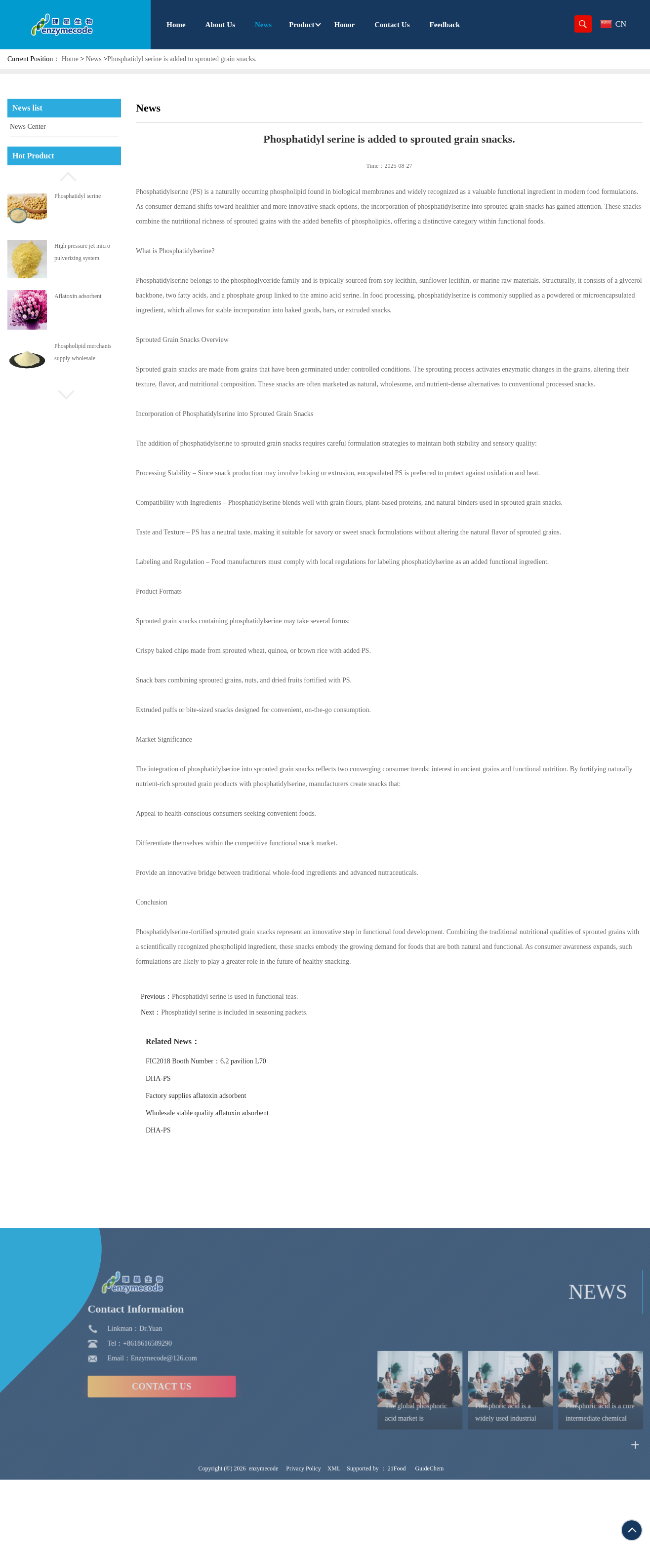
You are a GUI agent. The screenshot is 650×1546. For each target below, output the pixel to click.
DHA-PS (182, 1078)
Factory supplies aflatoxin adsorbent (220, 1095)
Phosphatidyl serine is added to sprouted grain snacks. (182, 59)
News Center (28, 126)
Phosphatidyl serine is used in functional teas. (259, 996)
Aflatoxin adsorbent (78, 296)
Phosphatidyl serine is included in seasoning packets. (258, 1012)
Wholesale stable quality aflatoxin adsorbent (231, 1113)
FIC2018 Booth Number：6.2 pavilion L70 (230, 1061)
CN (613, 24)
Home (70, 59)
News (94, 59)
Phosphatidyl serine (77, 195)
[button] (64, 175)
